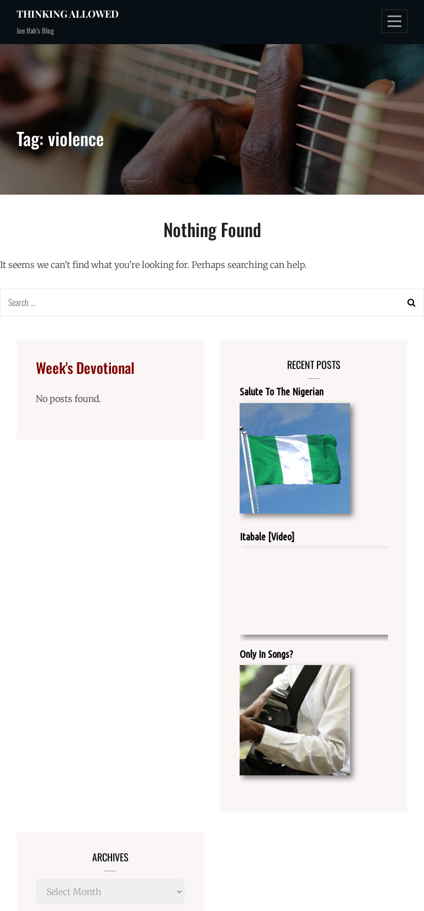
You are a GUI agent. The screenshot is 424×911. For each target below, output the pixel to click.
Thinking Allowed (68, 13)
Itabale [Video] (267, 536)
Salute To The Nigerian (282, 391)
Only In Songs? (266, 654)
